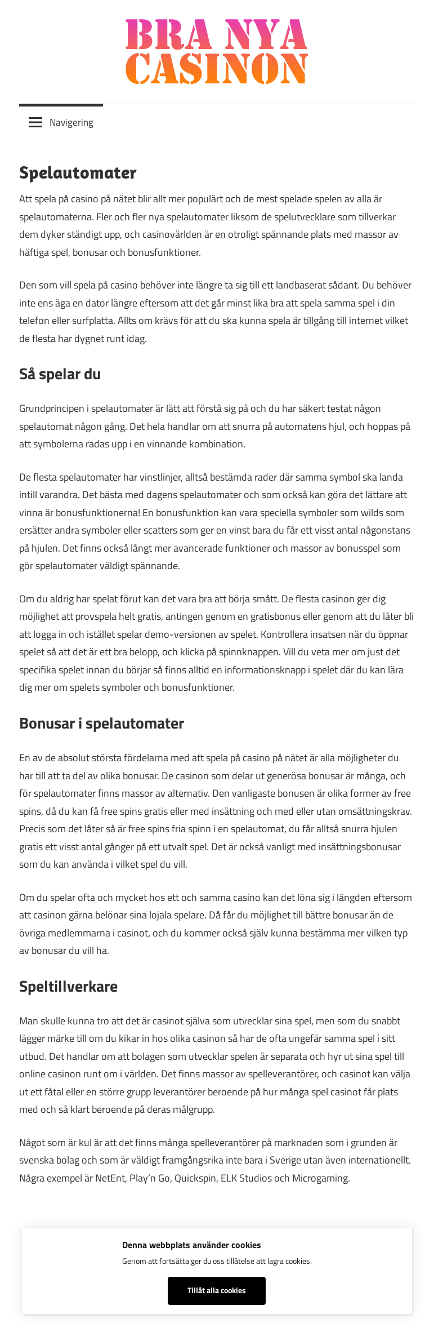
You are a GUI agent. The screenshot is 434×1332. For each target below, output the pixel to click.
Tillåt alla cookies (216, 1290)
